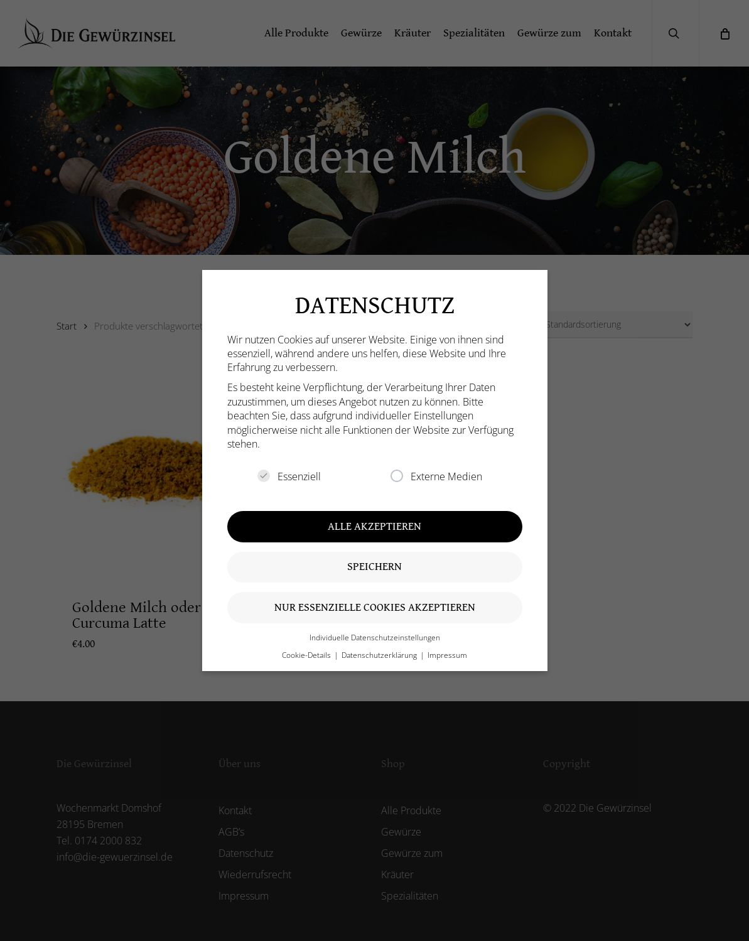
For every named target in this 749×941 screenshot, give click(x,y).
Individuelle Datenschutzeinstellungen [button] (375, 637)
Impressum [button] (447, 655)
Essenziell (289, 476)
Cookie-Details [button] (307, 655)
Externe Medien (436, 476)
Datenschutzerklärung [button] (380, 655)
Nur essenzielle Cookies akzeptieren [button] (374, 607)
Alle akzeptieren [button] (374, 526)
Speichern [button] (374, 566)
